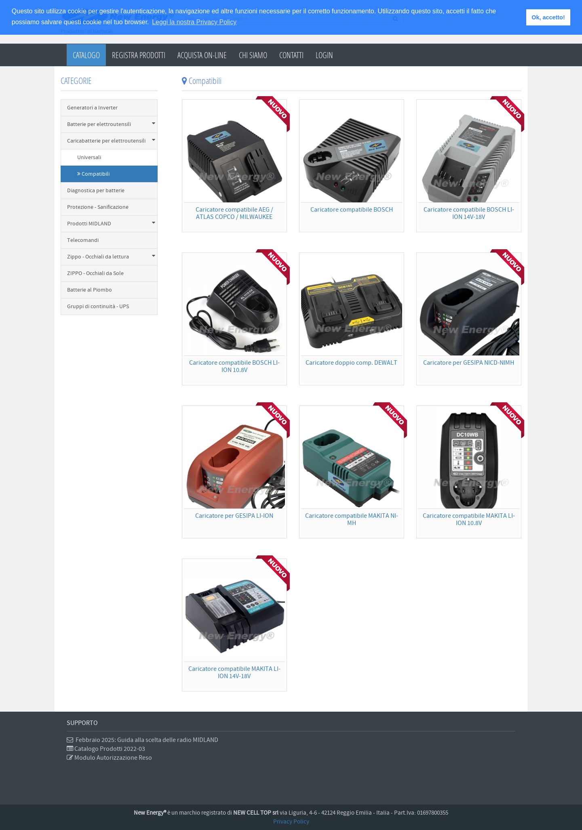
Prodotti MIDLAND (111, 223)
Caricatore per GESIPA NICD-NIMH (468, 363)
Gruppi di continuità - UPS (98, 306)
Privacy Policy (291, 822)
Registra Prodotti (138, 55)
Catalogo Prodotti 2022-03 (106, 749)
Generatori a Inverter (92, 107)
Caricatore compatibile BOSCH (351, 210)
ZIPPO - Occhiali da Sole (95, 273)
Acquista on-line (202, 55)
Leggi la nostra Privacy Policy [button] (194, 22)
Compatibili (93, 174)
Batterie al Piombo (89, 290)
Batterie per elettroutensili (111, 124)
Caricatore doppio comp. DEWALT (351, 363)
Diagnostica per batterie (95, 190)
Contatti (291, 55)
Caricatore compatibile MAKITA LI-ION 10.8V (469, 519)
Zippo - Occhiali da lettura (111, 257)
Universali (89, 157)
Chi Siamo (253, 55)
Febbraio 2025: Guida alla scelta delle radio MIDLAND (142, 740)
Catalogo (86, 55)
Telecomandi (83, 240)
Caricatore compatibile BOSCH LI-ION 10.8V (234, 366)
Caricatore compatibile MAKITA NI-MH (351, 519)
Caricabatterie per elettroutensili (111, 141)
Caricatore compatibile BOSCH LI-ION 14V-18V (469, 213)
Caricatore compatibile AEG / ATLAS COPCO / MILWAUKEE (234, 213)
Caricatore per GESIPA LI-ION (234, 516)
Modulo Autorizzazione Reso (109, 758)
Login (324, 55)
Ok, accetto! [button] (548, 17)
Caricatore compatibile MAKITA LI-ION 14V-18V (234, 672)
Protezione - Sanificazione (98, 207)
